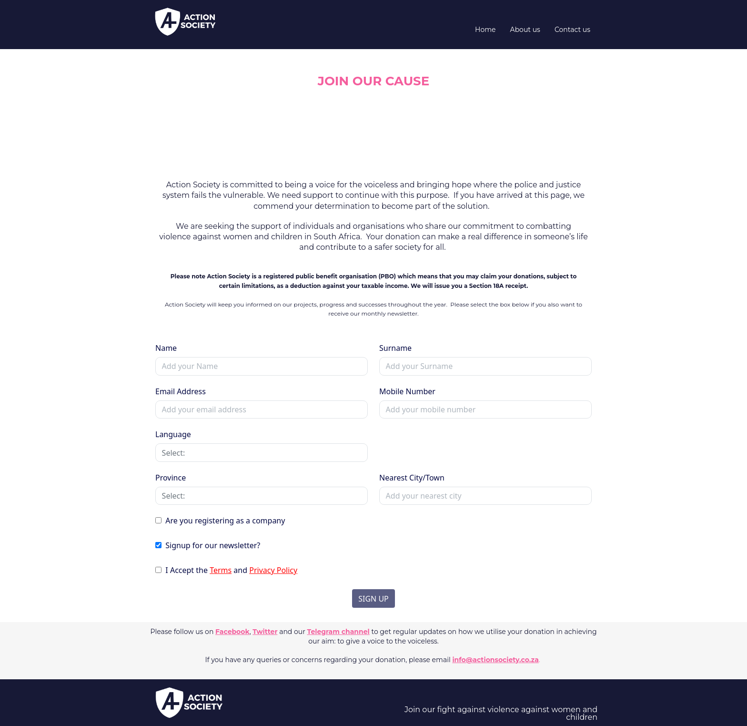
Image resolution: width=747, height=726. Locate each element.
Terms (221, 570)
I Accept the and (230, 570)
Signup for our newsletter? (211, 545)
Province (170, 477)
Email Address (180, 391)
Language (173, 434)
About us (525, 29)
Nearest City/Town (411, 477)
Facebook (232, 631)
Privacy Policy (273, 570)
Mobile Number (407, 391)
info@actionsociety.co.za (495, 659)
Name (166, 348)
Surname (395, 348)
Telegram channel (338, 631)
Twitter (264, 631)
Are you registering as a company (224, 520)
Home (485, 29)
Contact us (572, 29)
